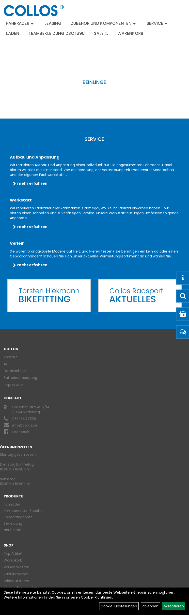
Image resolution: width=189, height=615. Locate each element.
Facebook (20, 431)
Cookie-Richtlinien (96, 597)
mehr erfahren (32, 183)
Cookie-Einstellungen (119, 606)
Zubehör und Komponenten (103, 23)
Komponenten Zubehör (24, 510)
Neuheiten (12, 529)
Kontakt (10, 357)
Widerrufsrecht (17, 580)
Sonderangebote (18, 517)
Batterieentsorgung (20, 377)
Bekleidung (13, 523)
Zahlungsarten (16, 574)
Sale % (101, 33)
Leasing (53, 23)
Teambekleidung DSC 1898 (57, 33)
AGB (7, 363)
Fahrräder (20, 23)
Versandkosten (16, 567)
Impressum (13, 384)
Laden (12, 33)
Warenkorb (130, 33)
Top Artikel (13, 553)
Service (157, 23)
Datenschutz (15, 370)
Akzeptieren (174, 606)
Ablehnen (150, 606)
